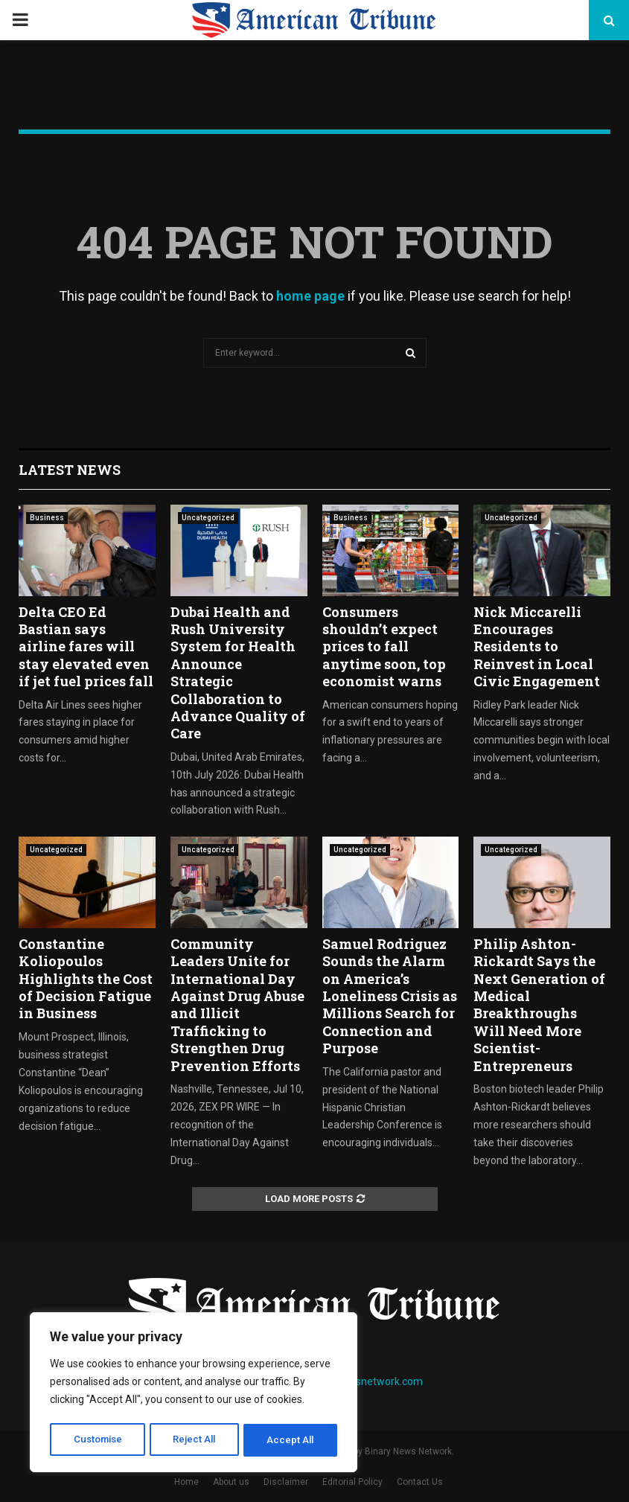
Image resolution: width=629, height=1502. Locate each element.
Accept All (291, 1440)
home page (310, 296)
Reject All (196, 1440)
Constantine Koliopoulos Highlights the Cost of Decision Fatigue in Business (86, 979)
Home (186, 1482)
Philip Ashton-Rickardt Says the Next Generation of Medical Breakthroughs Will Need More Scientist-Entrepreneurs (539, 1005)
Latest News (70, 470)
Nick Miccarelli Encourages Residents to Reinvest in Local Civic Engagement (536, 647)
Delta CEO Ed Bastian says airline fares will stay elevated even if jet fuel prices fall (86, 647)
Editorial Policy (352, 1482)
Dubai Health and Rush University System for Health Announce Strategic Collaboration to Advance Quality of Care (237, 673)
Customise (97, 1440)
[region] (193, 1394)
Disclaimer (286, 1482)
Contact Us (420, 1482)
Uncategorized (208, 518)
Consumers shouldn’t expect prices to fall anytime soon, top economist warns (384, 647)
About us (231, 1482)
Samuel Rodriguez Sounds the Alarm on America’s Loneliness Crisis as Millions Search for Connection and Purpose (389, 996)
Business (47, 518)
